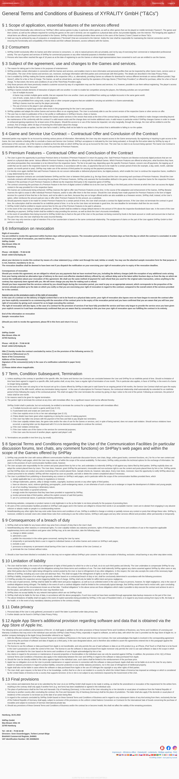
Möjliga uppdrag (165, 752)
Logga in (171, 3)
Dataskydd (142, 752)
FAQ (175, 752)
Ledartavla (152, 752)
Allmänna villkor (129, 752)
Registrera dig (158, 3)
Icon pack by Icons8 (170, 758)
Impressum (116, 752)
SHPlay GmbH (156, 758)
